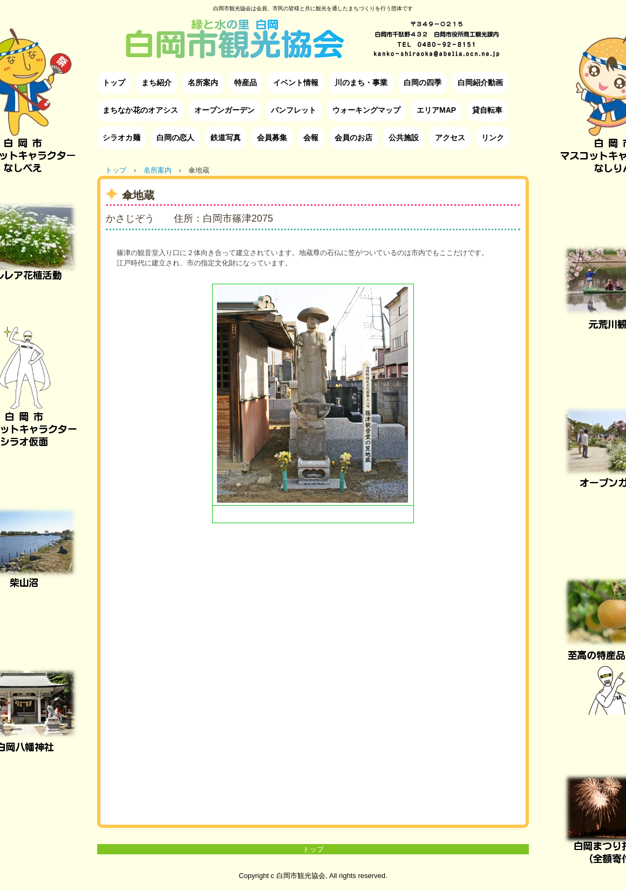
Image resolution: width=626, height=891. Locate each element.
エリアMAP (436, 110)
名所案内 (203, 82)
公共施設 (404, 137)
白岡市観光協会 (313, 30)
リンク (492, 137)
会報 (310, 137)
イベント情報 (295, 82)
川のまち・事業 (361, 82)
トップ (114, 82)
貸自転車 (487, 110)
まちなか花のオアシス (140, 110)
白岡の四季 (422, 82)
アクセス (450, 137)
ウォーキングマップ (366, 110)
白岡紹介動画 (480, 82)
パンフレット (293, 110)
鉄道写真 (225, 137)
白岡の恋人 (175, 137)
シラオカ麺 (121, 137)
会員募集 (272, 137)
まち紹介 (156, 82)
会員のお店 (353, 137)
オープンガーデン (224, 110)
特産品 (245, 82)
